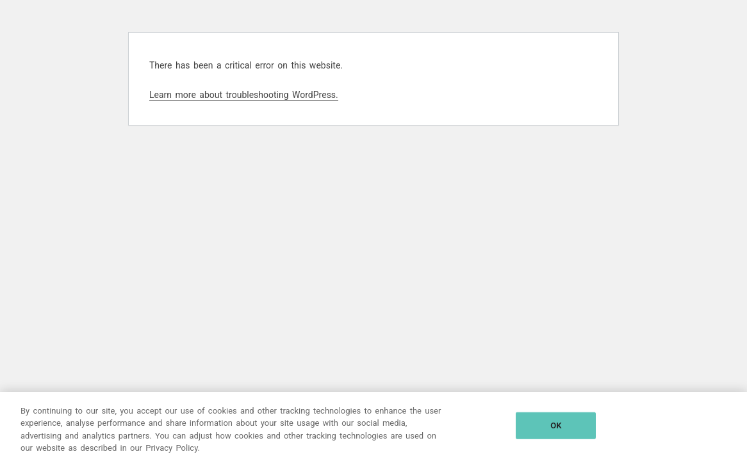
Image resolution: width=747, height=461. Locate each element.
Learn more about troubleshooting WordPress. (243, 95)
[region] (373, 426)
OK (555, 425)
